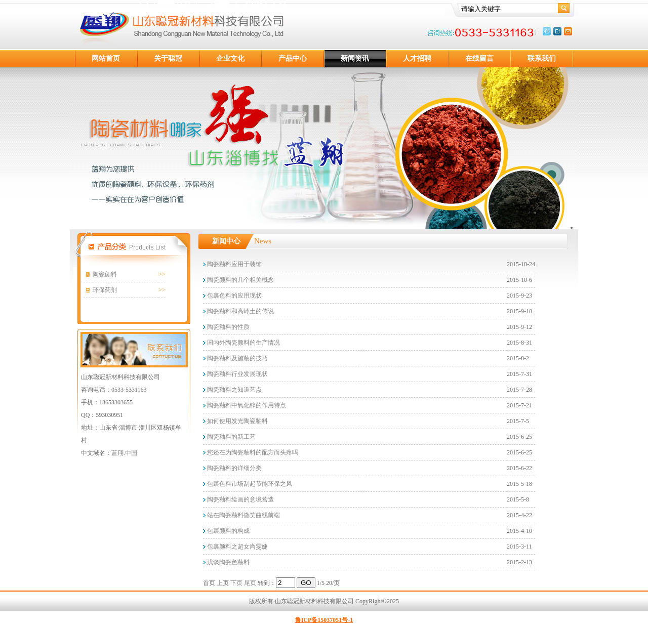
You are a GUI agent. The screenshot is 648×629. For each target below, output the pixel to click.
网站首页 (106, 58)
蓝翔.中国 (124, 452)
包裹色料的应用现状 (234, 295)
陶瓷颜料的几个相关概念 (240, 279)
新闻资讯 (355, 58)
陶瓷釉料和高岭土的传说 (240, 311)
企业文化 (230, 58)
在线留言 (479, 58)
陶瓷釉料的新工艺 (231, 436)
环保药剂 (105, 289)
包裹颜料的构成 (228, 530)
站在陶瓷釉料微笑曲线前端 (243, 515)
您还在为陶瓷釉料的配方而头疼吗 (252, 452)
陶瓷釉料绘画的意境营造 (240, 499)
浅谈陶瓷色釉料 (228, 562)
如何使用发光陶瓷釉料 (237, 421)
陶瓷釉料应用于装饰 (234, 264)
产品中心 (292, 58)
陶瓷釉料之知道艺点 (234, 389)
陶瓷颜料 (105, 274)
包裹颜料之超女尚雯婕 (237, 546)
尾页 (250, 582)
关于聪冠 (168, 58)
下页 (236, 582)
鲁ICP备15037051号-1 (324, 619)
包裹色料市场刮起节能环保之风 (249, 483)
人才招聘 (417, 58)
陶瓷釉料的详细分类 (234, 468)
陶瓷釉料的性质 (228, 326)
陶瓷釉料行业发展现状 (237, 374)
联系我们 (542, 58)
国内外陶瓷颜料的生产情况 (243, 342)
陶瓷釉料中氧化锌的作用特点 (246, 405)
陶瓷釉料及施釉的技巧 (237, 358)
